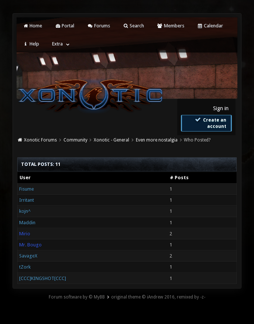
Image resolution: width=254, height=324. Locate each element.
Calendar (210, 25)
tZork (25, 267)
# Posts (179, 177)
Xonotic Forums (40, 140)
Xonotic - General (111, 140)
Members (170, 25)
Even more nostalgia (157, 140)
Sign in (221, 108)
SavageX (28, 256)
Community (75, 140)
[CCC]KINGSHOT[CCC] (42, 278)
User (25, 177)
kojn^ (25, 211)
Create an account (210, 123)
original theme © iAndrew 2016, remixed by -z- (158, 297)
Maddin (27, 222)
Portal (64, 25)
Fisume (26, 189)
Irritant (26, 200)
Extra (57, 44)
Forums (98, 25)
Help (31, 44)
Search (133, 25)
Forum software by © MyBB (77, 297)
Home (32, 25)
